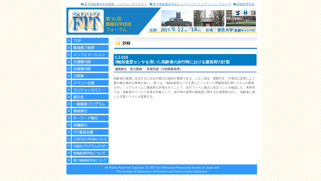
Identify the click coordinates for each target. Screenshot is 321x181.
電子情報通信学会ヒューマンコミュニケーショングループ (192, 4)
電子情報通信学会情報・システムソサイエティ (115, 4)
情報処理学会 (245, 4)
